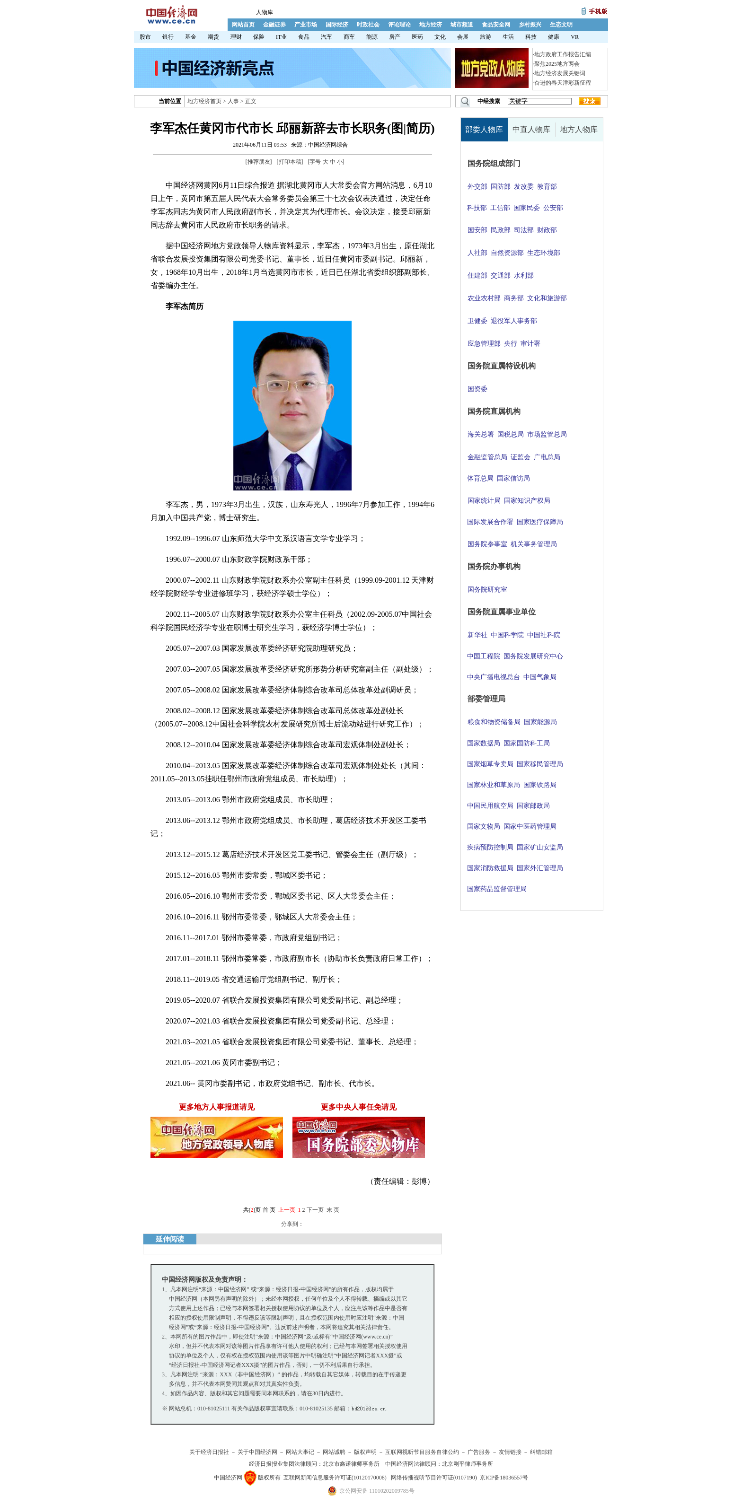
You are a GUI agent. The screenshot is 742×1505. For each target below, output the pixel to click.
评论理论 (399, 24)
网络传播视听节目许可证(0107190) (434, 1477)
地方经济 (430, 24)
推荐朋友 (258, 161)
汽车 (326, 37)
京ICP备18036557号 (504, 1477)
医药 (417, 37)
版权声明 (365, 1452)
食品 (303, 37)
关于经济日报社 (209, 1452)
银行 (168, 37)
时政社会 (368, 24)
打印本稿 (290, 161)
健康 (553, 37)
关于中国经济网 (257, 1452)
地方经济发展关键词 (559, 73)
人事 (233, 101)
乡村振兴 (530, 24)
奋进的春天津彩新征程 (562, 82)
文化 (440, 37)
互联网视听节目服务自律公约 (422, 1452)
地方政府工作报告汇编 (562, 54)
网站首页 (243, 24)
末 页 (333, 1210)
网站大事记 (300, 1452)
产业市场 (305, 24)
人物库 (264, 12)
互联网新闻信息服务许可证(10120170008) (335, 1477)
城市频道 (461, 24)
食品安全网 (496, 24)
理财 (236, 37)
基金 (190, 37)
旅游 (485, 37)
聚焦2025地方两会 (557, 64)
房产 (394, 37)
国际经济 (337, 24)
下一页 (315, 1210)
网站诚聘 (334, 1452)
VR (575, 37)
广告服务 (479, 1452)
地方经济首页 (204, 101)
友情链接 (510, 1452)
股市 (145, 37)
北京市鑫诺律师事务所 (351, 1464)
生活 (508, 37)
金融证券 (274, 24)
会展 (462, 37)
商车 (349, 37)
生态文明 (561, 24)
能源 (372, 37)
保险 (259, 37)
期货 (213, 37)
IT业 (281, 37)
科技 (531, 37)
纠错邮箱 (541, 1452)
